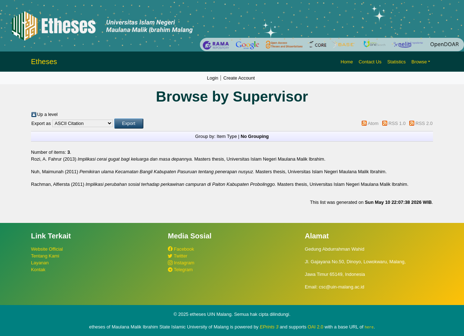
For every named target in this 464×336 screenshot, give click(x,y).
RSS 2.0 (424, 123)
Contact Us (370, 61)
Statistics (396, 61)
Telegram (180, 269)
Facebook (181, 249)
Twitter (177, 256)
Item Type (227, 136)
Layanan (40, 262)
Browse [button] (419, 61)
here (369, 327)
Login (212, 78)
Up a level (47, 114)
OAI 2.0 (315, 327)
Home (346, 61)
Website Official (47, 249)
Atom (373, 123)
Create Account (239, 78)
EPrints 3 (269, 327)
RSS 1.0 (397, 123)
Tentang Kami (45, 256)
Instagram (181, 262)
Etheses (44, 62)
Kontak (38, 269)
